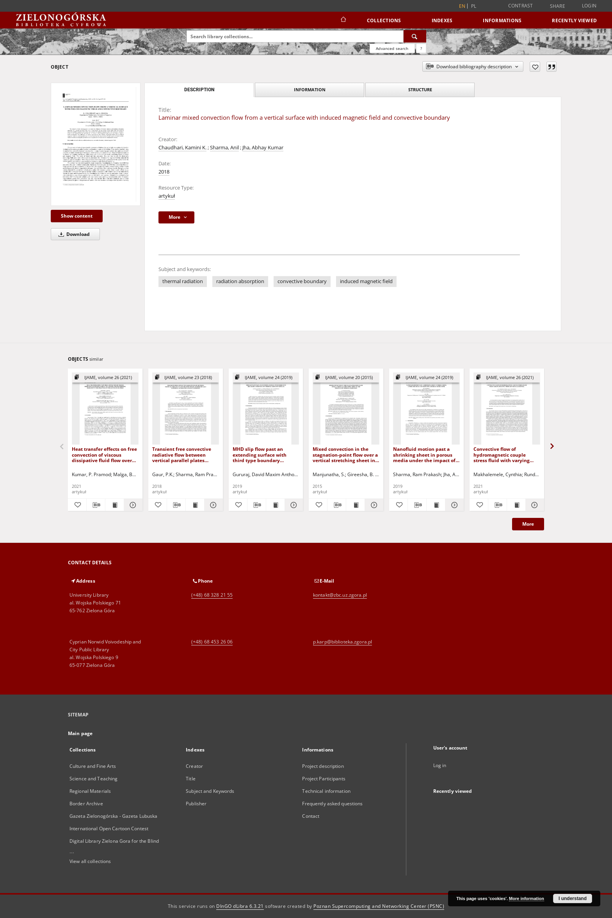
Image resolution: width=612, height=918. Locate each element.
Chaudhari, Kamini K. (182, 147)
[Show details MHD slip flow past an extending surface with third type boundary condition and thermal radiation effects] (293, 505)
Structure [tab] (420, 89)
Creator (194, 766)
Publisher (196, 803)
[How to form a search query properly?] (421, 48)
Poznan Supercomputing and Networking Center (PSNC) (378, 906)
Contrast (520, 5)
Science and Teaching (93, 778)
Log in (440, 765)
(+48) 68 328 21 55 (212, 595)
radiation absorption (240, 281)
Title (191, 778)
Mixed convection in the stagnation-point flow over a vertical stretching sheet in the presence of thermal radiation (345, 454)
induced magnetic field (366, 281)
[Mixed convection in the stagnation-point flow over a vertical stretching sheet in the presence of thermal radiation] (346, 409)
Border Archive (86, 803)
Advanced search (392, 48)
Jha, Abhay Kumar (262, 147)
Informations (502, 20)
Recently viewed (574, 20)
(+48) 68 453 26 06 (212, 641)
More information (526, 898)
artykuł (166, 196)
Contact (310, 816)
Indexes (442, 20)
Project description (322, 766)
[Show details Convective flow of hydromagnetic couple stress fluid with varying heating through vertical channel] (534, 505)
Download (73, 234)
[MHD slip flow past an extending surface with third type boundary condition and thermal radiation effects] (266, 409)
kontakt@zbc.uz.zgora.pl (340, 595)
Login (589, 5)
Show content (77, 216)
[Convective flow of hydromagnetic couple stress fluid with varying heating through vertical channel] (507, 409)
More (528, 524)
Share (557, 6)
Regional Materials (90, 791)
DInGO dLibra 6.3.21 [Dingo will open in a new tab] (240, 906)
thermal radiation (182, 281)
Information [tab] (310, 89)
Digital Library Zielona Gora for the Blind (114, 841)
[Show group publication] (105, 378)
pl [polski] (474, 6)
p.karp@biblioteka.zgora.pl (342, 641)
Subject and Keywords (210, 791)
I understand (573, 898)
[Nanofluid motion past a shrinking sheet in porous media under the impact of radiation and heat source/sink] (426, 409)
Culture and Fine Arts (92, 766)
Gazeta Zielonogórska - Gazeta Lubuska (113, 816)
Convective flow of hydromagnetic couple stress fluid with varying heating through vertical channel (501, 454)
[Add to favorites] (535, 67)
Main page (80, 733)
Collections (384, 20)
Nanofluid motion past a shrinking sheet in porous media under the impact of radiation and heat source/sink (424, 454)
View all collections (90, 861)
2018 (163, 171)
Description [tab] (199, 89)
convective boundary (302, 281)
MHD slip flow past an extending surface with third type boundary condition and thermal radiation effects (259, 454)
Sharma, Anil (224, 147)
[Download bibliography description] (96, 505)
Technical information (326, 791)
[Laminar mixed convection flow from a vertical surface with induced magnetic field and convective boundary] (95, 144)
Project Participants (323, 778)
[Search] (415, 36)
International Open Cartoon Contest (108, 828)
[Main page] (343, 20)
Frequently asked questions (332, 803)
